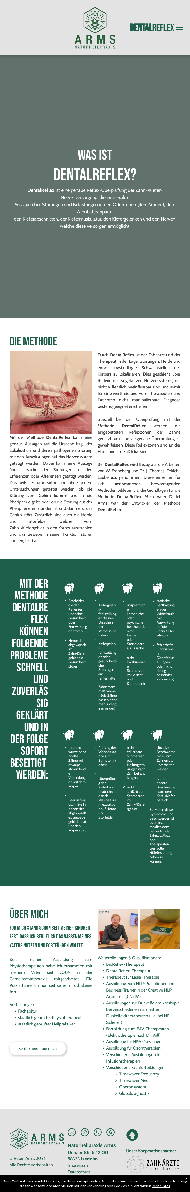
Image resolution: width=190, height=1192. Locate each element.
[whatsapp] (85, 1133)
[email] (72, 1133)
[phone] (98, 1133)
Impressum (78, 1165)
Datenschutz (79, 1172)
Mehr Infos (161, 1185)
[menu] (179, 28)
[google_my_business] (110, 1133)
